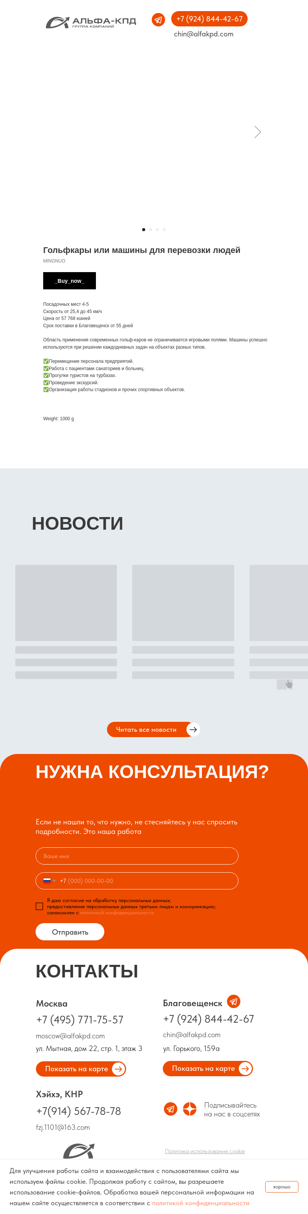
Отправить (70, 932)
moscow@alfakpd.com (71, 1035)
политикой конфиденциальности (201, 1203)
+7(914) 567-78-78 (78, 1111)
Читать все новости (146, 729)
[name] (137, 856)
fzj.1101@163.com (63, 1127)
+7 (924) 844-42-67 (208, 1018)
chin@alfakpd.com (203, 33)
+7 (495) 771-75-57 (79, 1019)
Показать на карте (203, 1068)
